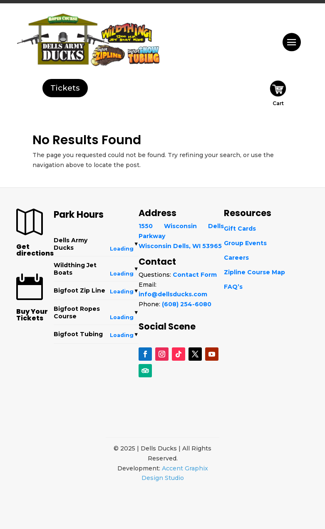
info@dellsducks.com (173, 294)
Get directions (35, 250)
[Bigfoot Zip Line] (109, 54)
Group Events (245, 243)
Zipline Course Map (254, 272)
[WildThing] (126, 30)
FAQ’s (233, 286)
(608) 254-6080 (186, 304)
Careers (236, 257)
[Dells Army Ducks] (58, 45)
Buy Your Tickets (32, 315)
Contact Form (195, 274)
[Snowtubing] (145, 55)
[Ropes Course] (60, 17)
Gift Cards (240, 228)
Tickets (65, 88)
